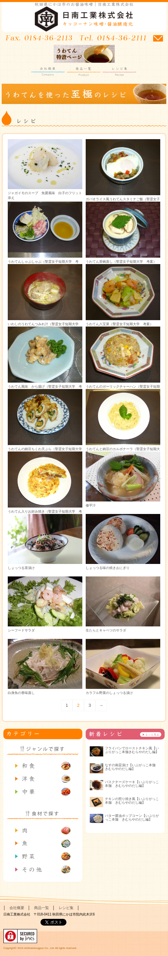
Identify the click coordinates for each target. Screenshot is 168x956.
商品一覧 (84, 71)
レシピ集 (119, 71)
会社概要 (48, 71)
